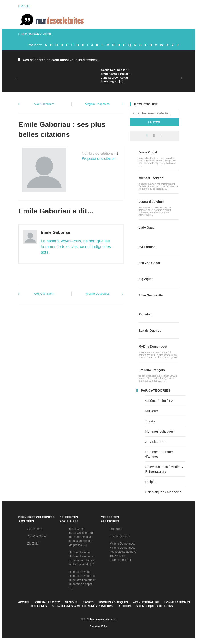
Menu (24, 6)
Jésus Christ (148, 152)
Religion (151, 482)
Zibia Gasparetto (151, 295)
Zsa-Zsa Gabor (149, 263)
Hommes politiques (159, 431)
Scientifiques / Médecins (163, 492)
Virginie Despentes (97, 104)
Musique (151, 411)
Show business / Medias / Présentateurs (82, 606)
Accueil (24, 602)
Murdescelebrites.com (103, 619)
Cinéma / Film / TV (159, 400)
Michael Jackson (151, 178)
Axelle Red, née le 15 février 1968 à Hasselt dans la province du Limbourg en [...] (115, 75)
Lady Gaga (147, 227)
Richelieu (145, 314)
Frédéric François (152, 370)
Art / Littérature (156, 441)
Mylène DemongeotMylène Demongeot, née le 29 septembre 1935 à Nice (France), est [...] (123, 551)
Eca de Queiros (150, 330)
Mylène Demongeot (153, 346)
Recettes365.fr (98, 626)
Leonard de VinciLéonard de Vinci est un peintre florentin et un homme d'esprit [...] (82, 580)
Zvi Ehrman (147, 247)
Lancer (154, 122)
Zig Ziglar (146, 279)
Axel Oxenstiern (44, 104)
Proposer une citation (99, 159)
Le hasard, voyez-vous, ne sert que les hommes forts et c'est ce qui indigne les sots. (76, 246)
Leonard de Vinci (151, 201)
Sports (150, 421)
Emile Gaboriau (55, 232)
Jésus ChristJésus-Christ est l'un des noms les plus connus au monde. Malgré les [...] (82, 537)
